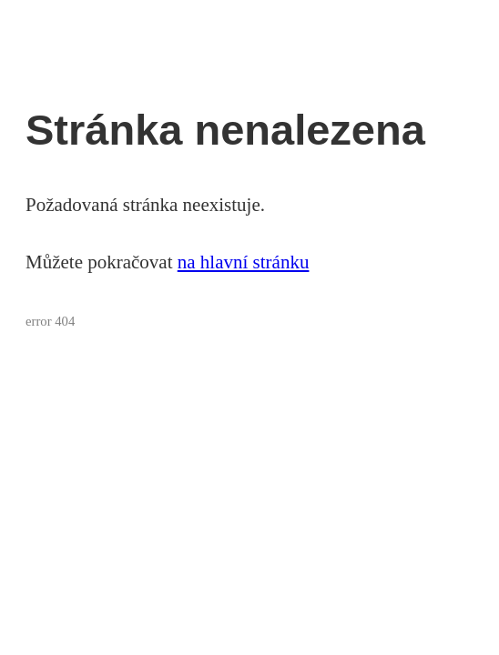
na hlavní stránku (244, 262)
